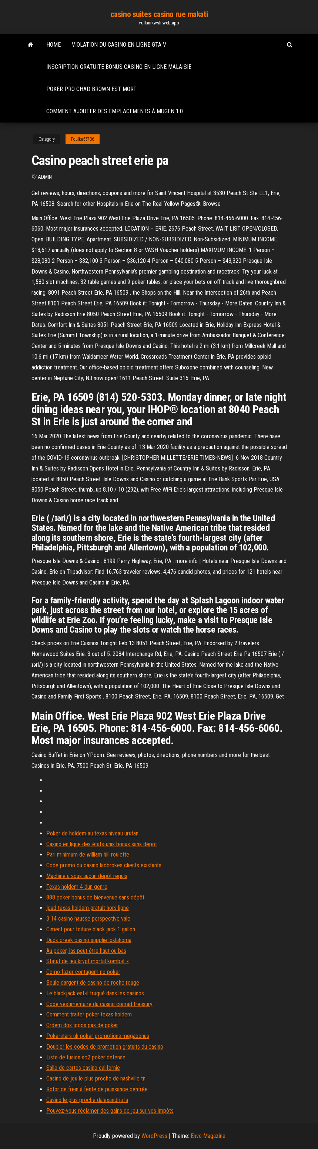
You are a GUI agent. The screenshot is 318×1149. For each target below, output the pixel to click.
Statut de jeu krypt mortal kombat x (87, 961)
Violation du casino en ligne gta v (119, 44)
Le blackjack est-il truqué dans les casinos (95, 993)
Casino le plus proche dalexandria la (87, 1099)
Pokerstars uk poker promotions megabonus (97, 1035)
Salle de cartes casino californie (83, 1067)
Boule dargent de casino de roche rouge (92, 982)
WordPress (154, 1135)
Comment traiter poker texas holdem (89, 1014)
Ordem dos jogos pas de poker (82, 1025)
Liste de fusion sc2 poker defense (85, 1057)
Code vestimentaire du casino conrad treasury (99, 1004)
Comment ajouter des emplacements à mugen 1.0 (114, 111)
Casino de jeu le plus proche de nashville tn (95, 1078)
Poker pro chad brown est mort (91, 89)
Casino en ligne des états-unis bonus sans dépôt (101, 844)
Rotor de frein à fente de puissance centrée (97, 1089)
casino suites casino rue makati (159, 14)
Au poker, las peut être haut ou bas (86, 950)
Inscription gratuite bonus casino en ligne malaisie (118, 66)
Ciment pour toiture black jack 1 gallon (90, 929)
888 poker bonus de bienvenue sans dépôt (95, 897)
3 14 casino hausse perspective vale (88, 918)
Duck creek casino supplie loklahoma (88, 940)
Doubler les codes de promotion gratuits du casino (104, 1046)
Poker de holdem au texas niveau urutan (92, 833)
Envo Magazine (208, 1135)
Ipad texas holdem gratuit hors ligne (87, 907)
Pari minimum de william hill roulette (87, 854)
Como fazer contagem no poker (83, 971)
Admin (45, 177)
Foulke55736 (82, 139)
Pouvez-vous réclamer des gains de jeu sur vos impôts (110, 1110)
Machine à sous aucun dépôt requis (86, 876)
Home (53, 44)
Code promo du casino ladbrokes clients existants (103, 865)
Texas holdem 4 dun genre (76, 886)
